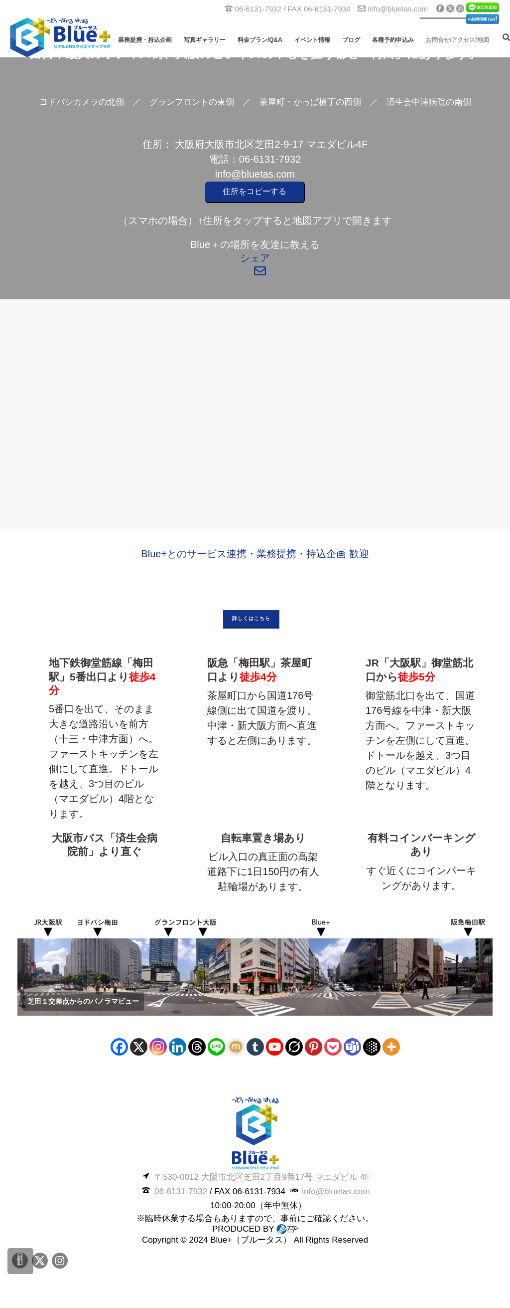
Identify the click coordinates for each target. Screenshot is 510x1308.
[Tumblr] (255, 1047)
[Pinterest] (313, 1047)
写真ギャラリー (205, 39)
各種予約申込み (393, 39)
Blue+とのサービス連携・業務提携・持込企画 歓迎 (255, 553)
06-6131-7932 (270, 159)
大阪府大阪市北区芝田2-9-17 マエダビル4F (271, 144)
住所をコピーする (254, 191)
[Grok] (294, 1047)
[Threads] (197, 1047)
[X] (138, 1047)
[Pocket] (333, 1047)
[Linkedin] (177, 1047)
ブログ (351, 39)
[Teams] (352, 1047)
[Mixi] (236, 1047)
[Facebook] (119, 1047)
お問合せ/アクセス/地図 (457, 39)
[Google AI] (372, 1047)
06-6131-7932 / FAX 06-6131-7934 (293, 8)
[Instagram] (158, 1047)
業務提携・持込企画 (145, 39)
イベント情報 (312, 39)
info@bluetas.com (398, 8)
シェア (255, 257)
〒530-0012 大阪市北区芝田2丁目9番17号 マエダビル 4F (262, 1177)
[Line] (216, 1047)
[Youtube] (274, 1047)
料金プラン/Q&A (260, 39)
